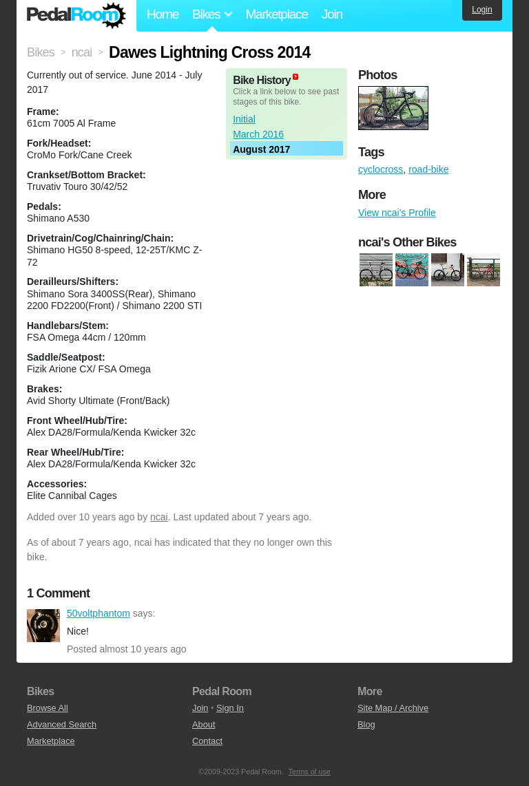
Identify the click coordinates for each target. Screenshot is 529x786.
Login (482, 9)
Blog (366, 724)
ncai (159, 516)
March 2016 (258, 134)
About (203, 724)
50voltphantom (43, 625)
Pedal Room (76, 16)
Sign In (230, 708)
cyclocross (380, 169)
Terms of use (310, 771)
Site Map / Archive (392, 708)
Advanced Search (61, 724)
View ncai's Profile (397, 212)
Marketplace (276, 14)
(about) (295, 76)
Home (162, 14)
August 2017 (261, 149)
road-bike (428, 169)
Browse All (47, 708)
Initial (244, 119)
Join (332, 14)
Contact (207, 741)
